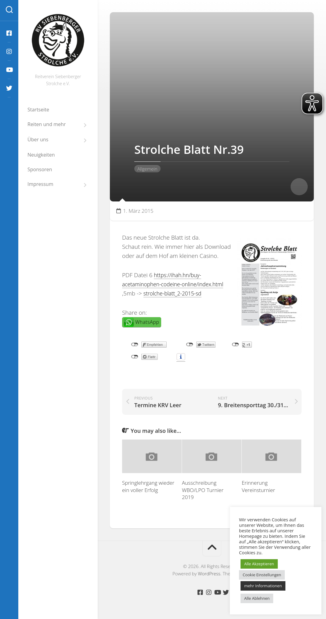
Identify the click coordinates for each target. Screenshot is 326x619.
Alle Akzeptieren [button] (259, 564)
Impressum (40, 184)
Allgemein (147, 169)
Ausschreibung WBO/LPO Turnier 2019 (202, 491)
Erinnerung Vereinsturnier (258, 487)
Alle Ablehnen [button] (257, 598)
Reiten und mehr (46, 124)
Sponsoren (39, 169)
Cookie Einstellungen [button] (262, 574)
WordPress (209, 575)
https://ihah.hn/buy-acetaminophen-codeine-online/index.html (163, 284)
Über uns (37, 139)
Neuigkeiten (41, 155)
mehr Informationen (263, 585)
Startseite (38, 110)
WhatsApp (147, 331)
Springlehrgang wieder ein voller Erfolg (148, 487)
